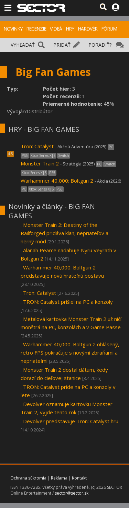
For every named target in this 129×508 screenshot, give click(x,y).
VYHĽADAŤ (23, 45)
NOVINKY (12, 28)
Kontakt (79, 478)
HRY (70, 28)
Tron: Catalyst (37, 146)
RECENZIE (36, 28)
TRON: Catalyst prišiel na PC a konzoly (68, 301)
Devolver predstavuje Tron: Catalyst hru (70, 421)
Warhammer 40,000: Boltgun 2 (58, 180)
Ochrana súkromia (28, 478)
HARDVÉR (87, 28)
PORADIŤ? (99, 45)
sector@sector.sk (71, 493)
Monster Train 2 (40, 163)
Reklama (59, 478)
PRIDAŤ (62, 45)
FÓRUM (109, 28)
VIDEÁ (56, 28)
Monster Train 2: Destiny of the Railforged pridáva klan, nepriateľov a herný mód (64, 233)
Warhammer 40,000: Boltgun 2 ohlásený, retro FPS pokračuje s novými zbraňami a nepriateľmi (70, 352)
